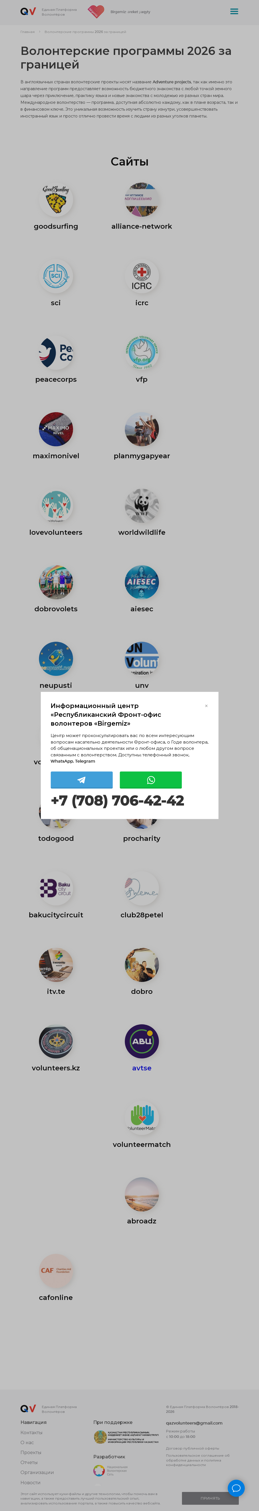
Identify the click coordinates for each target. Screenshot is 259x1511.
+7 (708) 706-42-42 (117, 801)
